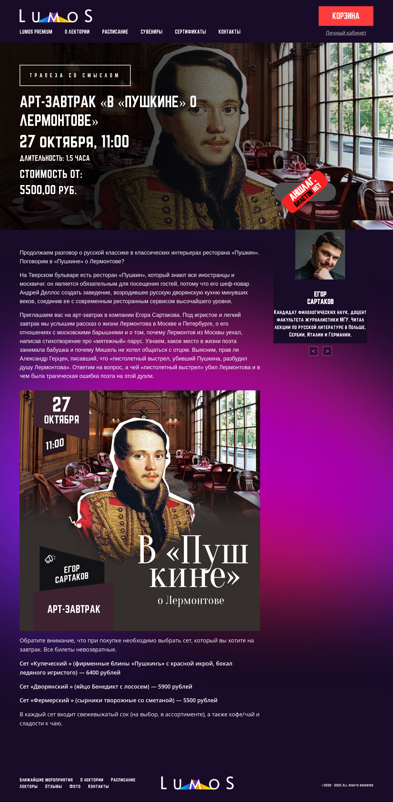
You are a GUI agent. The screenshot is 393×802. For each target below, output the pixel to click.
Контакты (98, 786)
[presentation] (313, 351)
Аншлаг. (305, 191)
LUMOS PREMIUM (36, 32)
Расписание (123, 779)
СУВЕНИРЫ (151, 32)
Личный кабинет (346, 32)
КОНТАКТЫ (229, 32)
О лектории (91, 779)
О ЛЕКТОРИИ (77, 32)
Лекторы (29, 786)
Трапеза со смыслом (75, 75)
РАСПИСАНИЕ (115, 32)
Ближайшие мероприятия (46, 779)
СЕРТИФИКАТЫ (190, 32)
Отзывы (53, 786)
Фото (75, 786)
